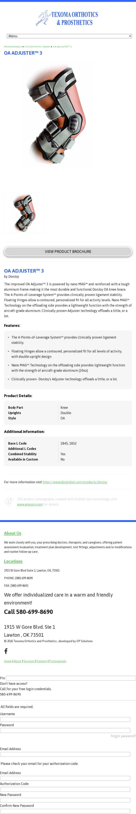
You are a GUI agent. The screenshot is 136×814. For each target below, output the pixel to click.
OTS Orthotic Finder (37, 46)
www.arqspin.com (30, 504)
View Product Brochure (68, 251)
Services (29, 661)
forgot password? (123, 736)
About (17, 661)
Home (8, 661)
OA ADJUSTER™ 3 (62, 46)
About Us (12, 533)
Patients (41, 661)
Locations (13, 561)
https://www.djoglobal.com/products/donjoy (75, 482)
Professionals (12, 46)
